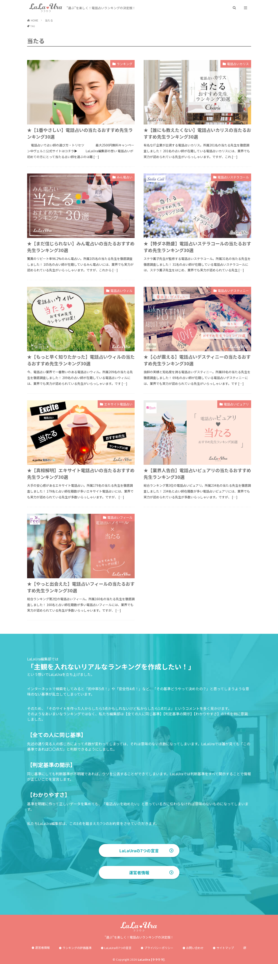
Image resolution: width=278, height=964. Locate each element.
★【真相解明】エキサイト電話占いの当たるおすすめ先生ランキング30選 (81, 473)
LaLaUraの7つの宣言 (139, 850)
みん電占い (124, 177)
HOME (34, 20)
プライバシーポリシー (158, 948)
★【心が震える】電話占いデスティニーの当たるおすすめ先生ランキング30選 (197, 360)
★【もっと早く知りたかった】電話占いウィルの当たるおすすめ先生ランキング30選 (81, 360)
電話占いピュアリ (236, 404)
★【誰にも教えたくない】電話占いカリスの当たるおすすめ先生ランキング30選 (197, 133)
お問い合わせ (195, 948)
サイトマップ (225, 948)
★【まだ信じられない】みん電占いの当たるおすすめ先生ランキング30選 (81, 246)
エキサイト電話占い (118, 404)
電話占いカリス (238, 64)
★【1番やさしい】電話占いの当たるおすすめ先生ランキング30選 (80, 133)
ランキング (124, 64)
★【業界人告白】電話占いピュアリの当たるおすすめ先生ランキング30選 (197, 473)
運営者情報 (139, 872)
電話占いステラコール (233, 177)
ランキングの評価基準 (77, 948)
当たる (49, 20)
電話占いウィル (121, 290)
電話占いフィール (119, 517)
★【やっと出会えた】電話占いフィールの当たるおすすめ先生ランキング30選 (81, 587)
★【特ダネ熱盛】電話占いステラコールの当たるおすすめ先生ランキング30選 (197, 246)
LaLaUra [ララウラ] (151, 959)
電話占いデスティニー (233, 290)
